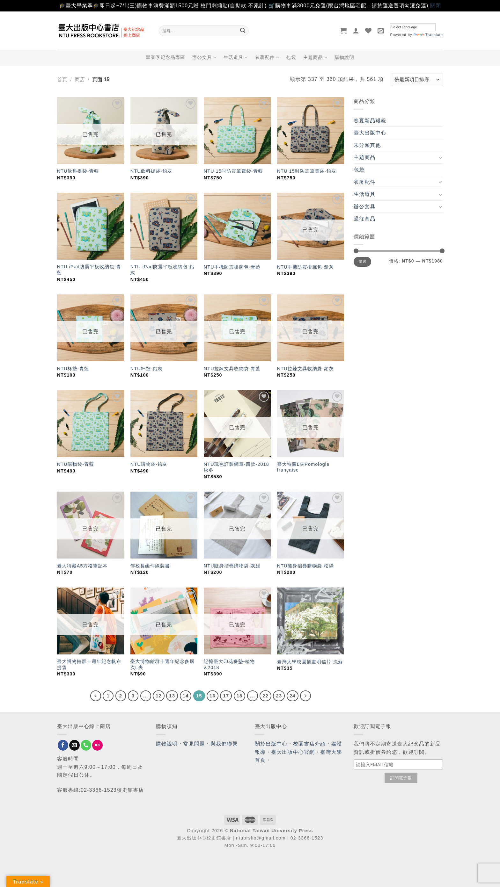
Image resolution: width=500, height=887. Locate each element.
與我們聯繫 (224, 743)
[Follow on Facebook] (63, 745)
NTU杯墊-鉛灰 (146, 368)
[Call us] (86, 745)
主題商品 (315, 57)
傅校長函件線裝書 (150, 565)
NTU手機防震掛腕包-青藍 (232, 267)
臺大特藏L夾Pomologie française (303, 467)
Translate (428, 35)
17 (226, 695)
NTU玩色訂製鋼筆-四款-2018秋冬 (236, 467)
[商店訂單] (417, 80)
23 (279, 695)
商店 (80, 79)
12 (159, 695)
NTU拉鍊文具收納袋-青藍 (232, 368)
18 (240, 695)
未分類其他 (367, 145)
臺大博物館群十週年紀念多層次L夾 (162, 664)
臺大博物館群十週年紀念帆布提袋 (89, 664)
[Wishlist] (368, 31)
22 (265, 695)
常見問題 (194, 743)
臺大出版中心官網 (293, 752)
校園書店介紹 (309, 743)
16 (213, 695)
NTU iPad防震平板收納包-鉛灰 (162, 269)
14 (186, 695)
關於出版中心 (271, 743)
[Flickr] (97, 745)
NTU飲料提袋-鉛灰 (151, 171)
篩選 (362, 261)
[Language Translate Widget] (413, 27)
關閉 (435, 5)
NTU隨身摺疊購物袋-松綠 (305, 565)
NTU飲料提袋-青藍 (78, 171)
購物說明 (344, 57)
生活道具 (236, 57)
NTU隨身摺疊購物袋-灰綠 (232, 565)
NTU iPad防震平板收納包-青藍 (89, 269)
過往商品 (364, 218)
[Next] (305, 695)
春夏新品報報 (370, 120)
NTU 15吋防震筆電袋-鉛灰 (306, 171)
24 (293, 695)
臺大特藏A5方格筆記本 (82, 565)
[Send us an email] (74, 745)
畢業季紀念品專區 (165, 57)
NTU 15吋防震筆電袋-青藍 (233, 171)
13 (172, 695)
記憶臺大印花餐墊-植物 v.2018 (229, 664)
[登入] (356, 31)
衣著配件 (267, 57)
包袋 (291, 57)
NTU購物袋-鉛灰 (148, 464)
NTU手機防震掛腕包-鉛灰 (305, 267)
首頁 (62, 79)
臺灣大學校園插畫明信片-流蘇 (310, 661)
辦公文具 (204, 57)
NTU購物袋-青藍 (75, 464)
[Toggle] (440, 157)
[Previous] (95, 695)
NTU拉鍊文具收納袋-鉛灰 (305, 368)
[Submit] (242, 30)
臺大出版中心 (370, 132)
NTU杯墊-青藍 (73, 368)
